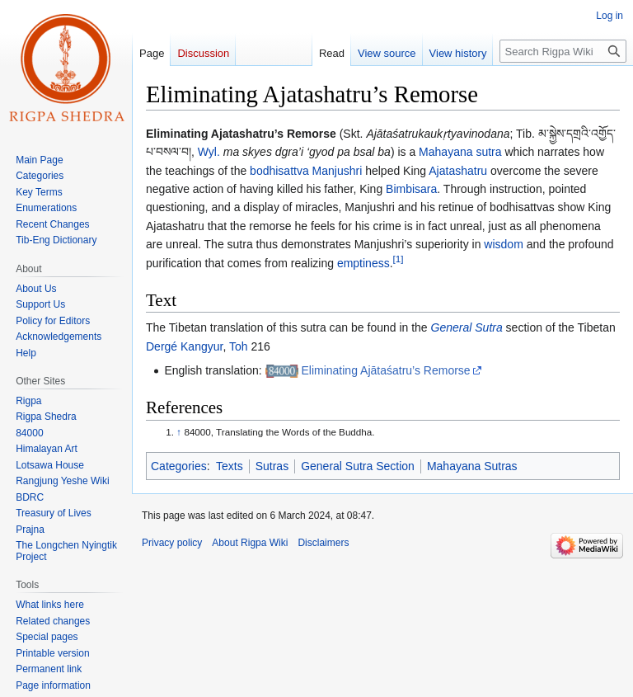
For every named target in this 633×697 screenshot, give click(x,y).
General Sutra (467, 327)
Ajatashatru (458, 170)
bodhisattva (279, 170)
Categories (179, 466)
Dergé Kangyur (184, 346)
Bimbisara (411, 188)
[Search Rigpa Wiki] (562, 51)
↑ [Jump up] (178, 431)
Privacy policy (172, 543)
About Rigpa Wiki (250, 543)
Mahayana (445, 151)
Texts (229, 466)
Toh (238, 346)
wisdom (503, 244)
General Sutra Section (358, 466)
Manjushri (337, 170)
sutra (488, 151)
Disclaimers (323, 543)
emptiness (363, 263)
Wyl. (209, 151)
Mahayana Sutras (472, 466)
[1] (398, 258)
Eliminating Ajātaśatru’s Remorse (385, 370)
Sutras (272, 466)
